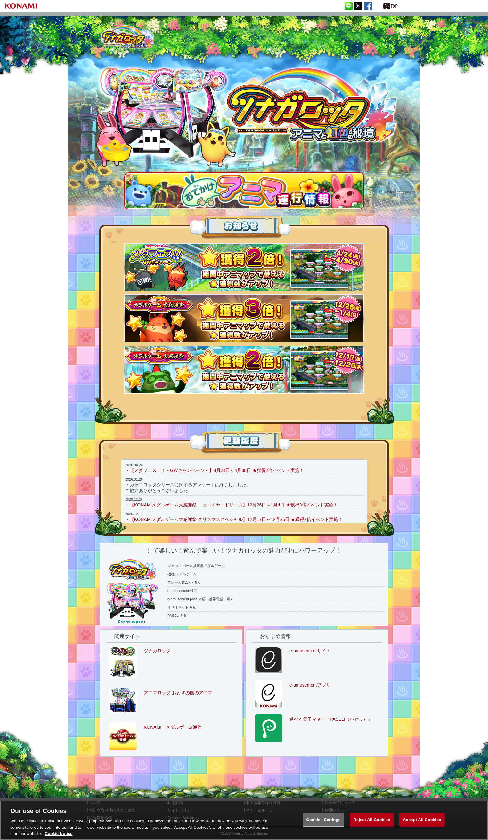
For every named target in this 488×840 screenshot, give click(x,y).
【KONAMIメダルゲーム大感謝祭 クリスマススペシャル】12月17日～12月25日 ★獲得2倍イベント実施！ (236, 519)
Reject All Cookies (371, 819)
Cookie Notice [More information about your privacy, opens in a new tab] (59, 833)
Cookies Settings (323, 819)
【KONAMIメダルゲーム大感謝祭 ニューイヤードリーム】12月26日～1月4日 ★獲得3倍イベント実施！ (234, 504)
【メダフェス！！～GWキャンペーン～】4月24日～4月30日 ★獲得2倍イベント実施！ (217, 470)
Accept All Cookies (422, 819)
